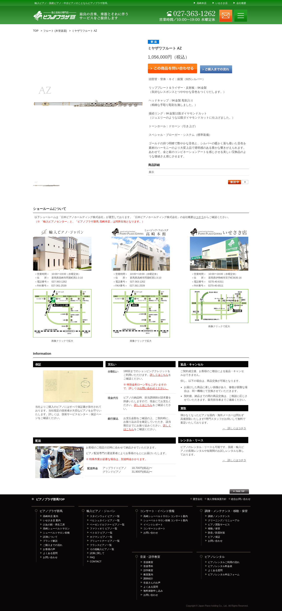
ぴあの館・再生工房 (54, 524)
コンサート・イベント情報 (157, 511)
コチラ (200, 217)
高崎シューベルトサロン (56, 528)
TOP (35, 30)
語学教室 (148, 570)
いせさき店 (221, 3)
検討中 (234, 182)
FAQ (92, 557)
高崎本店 (201, 3)
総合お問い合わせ (240, 499)
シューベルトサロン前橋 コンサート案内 (165, 520)
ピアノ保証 (214, 537)
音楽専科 (148, 566)
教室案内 (148, 574)
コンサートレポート (154, 528)
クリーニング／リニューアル (223, 520)
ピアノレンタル (215, 556)
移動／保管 (214, 528)
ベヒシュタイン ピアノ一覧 (105, 520)
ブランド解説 (50, 540)
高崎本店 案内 (50, 516)
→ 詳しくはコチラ (234, 428)
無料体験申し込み (153, 590)
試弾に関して (97, 553)
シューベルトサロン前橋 (56, 532)
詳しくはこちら (159, 374)
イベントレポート (153, 524)
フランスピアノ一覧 (101, 545)
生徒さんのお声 (151, 582)
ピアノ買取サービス (219, 524)
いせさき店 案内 (52, 520)
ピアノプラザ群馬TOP (50, 499)
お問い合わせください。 (153, 388)
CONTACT (95, 561)
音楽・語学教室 (150, 556)
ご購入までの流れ (216, 69)
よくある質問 (50, 553)
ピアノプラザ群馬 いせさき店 (219, 306)
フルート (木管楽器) (55, 30)
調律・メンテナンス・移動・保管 (226, 511)
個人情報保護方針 (216, 499)
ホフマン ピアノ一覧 (101, 537)
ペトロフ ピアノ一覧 (101, 532)
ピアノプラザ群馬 (51, 511)
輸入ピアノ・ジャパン (101, 511)
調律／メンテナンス (219, 516)
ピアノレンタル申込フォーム (223, 574)
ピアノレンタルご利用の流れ (223, 562)
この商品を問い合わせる (172, 68)
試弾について (50, 537)
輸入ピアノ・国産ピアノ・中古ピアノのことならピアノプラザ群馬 (71, 3)
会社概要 (241, 3)
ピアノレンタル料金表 (220, 566)
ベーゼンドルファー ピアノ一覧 (107, 524)
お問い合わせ (50, 557)
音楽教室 (148, 562)
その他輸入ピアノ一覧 (102, 549)
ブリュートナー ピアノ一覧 (105, 540)
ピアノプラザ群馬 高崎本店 (140, 313)
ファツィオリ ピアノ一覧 (103, 528)
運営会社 (197, 499)
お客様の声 (49, 549)
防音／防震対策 (216, 532)
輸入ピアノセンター (62, 313)
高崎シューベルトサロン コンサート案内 (165, 516)
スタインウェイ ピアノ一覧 (105, 516)
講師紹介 (148, 578)
